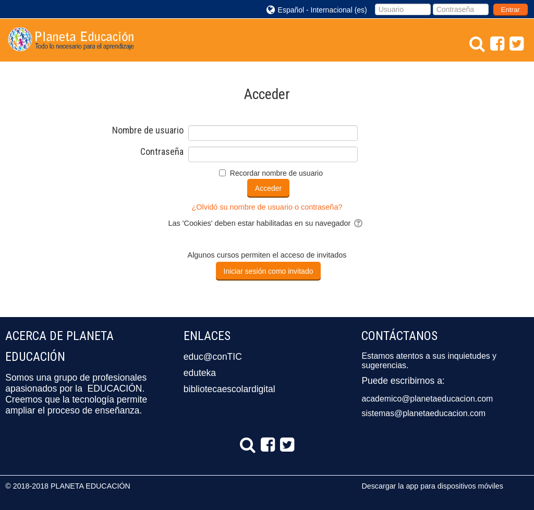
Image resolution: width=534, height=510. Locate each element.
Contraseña (162, 152)
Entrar (510, 10)
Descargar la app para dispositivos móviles (432, 486)
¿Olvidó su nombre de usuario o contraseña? (267, 207)
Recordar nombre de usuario (276, 173)
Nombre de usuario (148, 130)
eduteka (200, 373)
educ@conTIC (213, 356)
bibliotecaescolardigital (229, 389)
